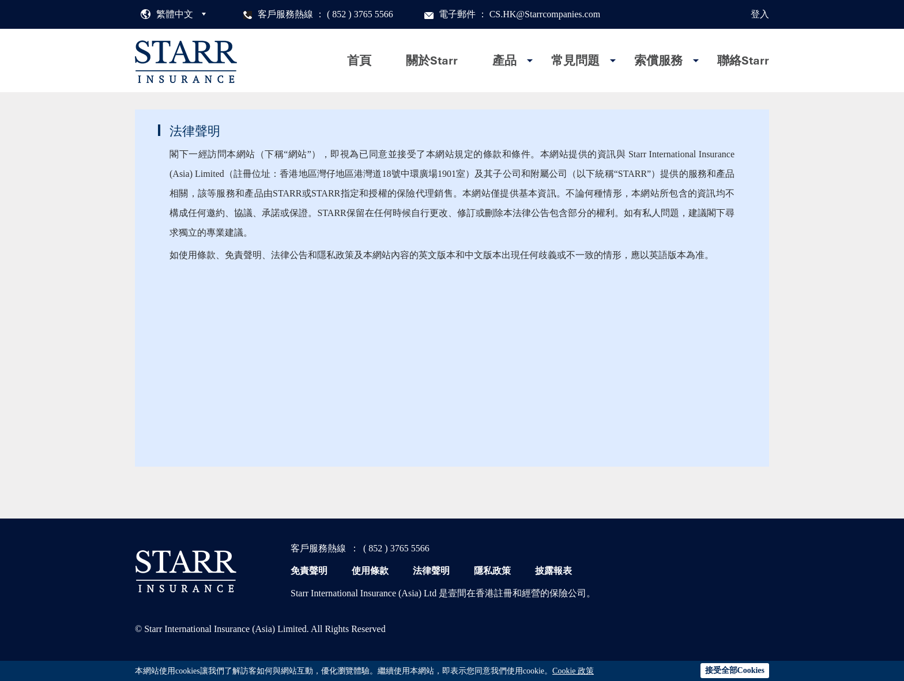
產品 (504, 60)
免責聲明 (309, 571)
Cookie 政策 (573, 671)
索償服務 (658, 60)
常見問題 (575, 60)
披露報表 (553, 571)
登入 (760, 14)
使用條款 (370, 571)
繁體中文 (174, 14)
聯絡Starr (743, 60)
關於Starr (432, 60)
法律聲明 (431, 571)
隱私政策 (492, 571)
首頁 (359, 60)
